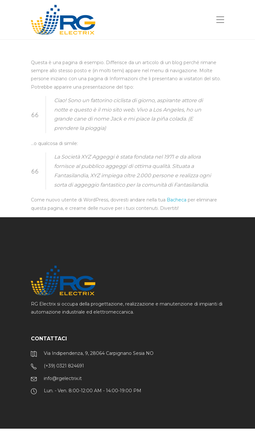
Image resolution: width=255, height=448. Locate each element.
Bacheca (176, 200)
